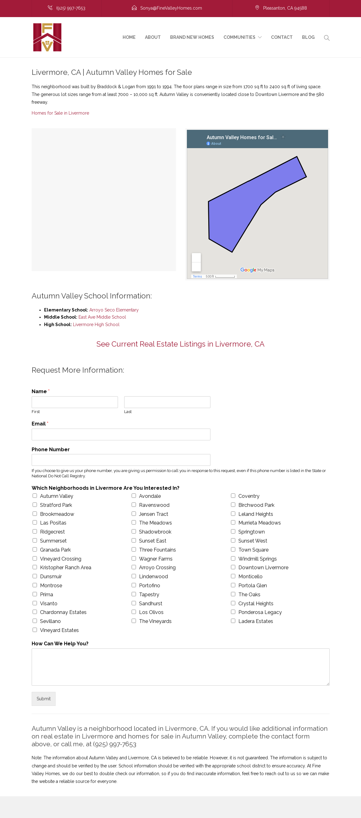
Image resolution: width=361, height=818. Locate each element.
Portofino (149, 586)
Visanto (48, 604)
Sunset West (252, 541)
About (153, 37)
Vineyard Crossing (60, 559)
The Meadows (155, 523)
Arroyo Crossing (157, 567)
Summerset (53, 541)
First (36, 411)
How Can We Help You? (60, 644)
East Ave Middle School (102, 317)
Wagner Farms (156, 559)
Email (40, 424)
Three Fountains (157, 550)
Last (128, 411)
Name (41, 391)
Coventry (248, 496)
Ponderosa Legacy (260, 612)
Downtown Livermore (263, 567)
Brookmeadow (57, 514)
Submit (44, 698)
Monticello (250, 576)
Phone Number (51, 449)
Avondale (150, 496)
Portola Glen (252, 586)
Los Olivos (151, 612)
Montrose (51, 586)
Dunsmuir (51, 576)
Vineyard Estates (59, 630)
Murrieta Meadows (259, 523)
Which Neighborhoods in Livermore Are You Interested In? (105, 488)
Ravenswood (154, 505)
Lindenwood (153, 576)
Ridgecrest (52, 532)
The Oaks (249, 595)
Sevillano (50, 621)
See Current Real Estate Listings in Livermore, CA (180, 343)
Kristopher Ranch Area (65, 567)
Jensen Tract (153, 514)
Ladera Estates (255, 621)
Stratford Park (56, 505)
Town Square (253, 550)
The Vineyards (155, 621)
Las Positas (53, 523)
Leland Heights (255, 514)
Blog (308, 37)
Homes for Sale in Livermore (60, 113)
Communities (239, 37)
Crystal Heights (255, 604)
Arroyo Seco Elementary (114, 309)
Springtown (251, 532)
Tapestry (149, 595)
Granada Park (55, 550)
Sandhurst (150, 604)
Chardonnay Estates (63, 612)
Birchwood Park (256, 505)
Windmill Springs (257, 559)
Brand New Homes (192, 37)
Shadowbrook (155, 532)
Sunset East (152, 541)
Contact (282, 37)
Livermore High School (96, 324)
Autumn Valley (56, 496)
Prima (46, 595)
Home (129, 37)
